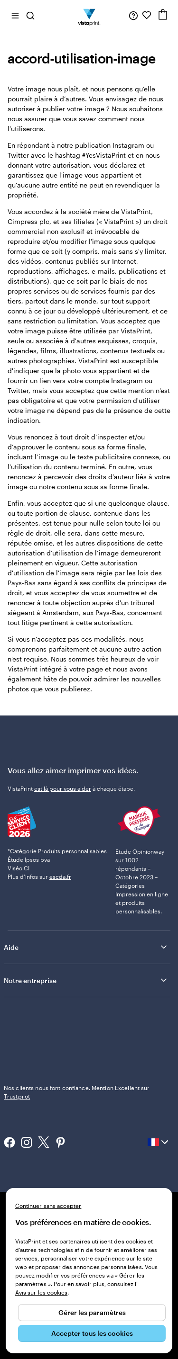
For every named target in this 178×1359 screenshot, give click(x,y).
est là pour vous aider (62, 788)
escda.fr (60, 876)
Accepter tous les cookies (92, 1333)
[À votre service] (133, 15)
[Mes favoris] (146, 15)
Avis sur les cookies (41, 1292)
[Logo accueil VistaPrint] (89, 15)
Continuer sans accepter (48, 1205)
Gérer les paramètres (92, 1312)
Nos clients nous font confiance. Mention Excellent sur (77, 1092)
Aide (86, 947)
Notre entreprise (86, 980)
